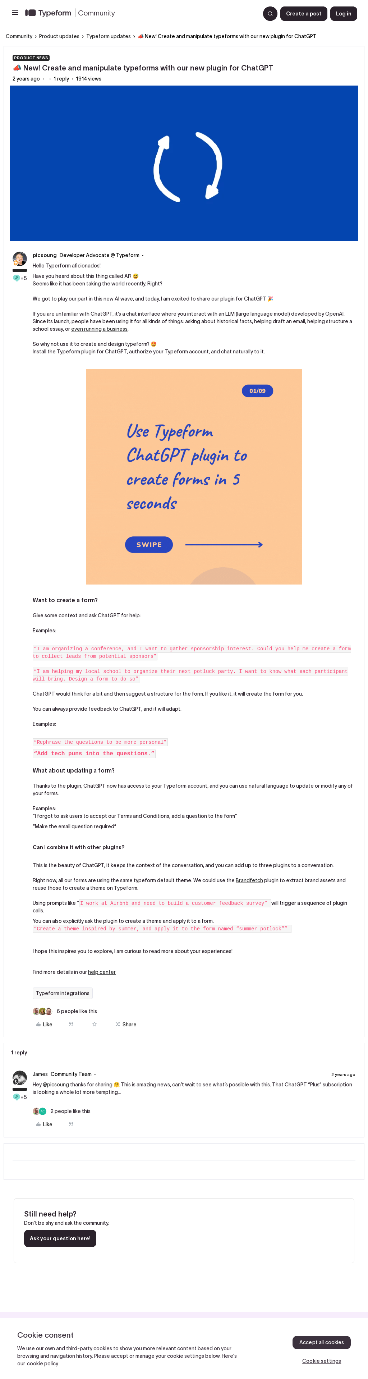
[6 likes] (65, 1011)
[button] (15, 15)
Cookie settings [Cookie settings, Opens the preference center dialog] (321, 1361)
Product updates (59, 36)
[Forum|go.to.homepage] (139, 13)
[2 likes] (62, 1111)
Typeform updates (108, 36)
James (40, 1074)
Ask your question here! (60, 1238)
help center (102, 972)
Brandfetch (249, 880)
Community (19, 36)
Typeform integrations (62, 993)
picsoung (45, 255)
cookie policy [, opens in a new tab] (42, 1363)
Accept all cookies (321, 1342)
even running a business (99, 329)
